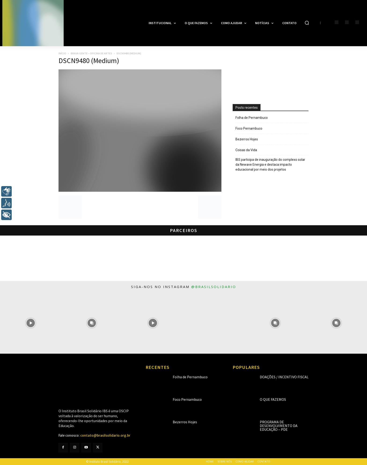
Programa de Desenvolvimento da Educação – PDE (278, 426)
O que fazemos (273, 399)
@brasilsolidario (213, 286)
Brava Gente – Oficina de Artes (91, 53)
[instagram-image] (30, 323)
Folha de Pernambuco (251, 118)
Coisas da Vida (246, 150)
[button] (307, 22)
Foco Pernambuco (248, 128)
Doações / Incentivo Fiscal (284, 377)
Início (62, 53)
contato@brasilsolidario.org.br (105, 435)
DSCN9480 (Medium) (89, 60)
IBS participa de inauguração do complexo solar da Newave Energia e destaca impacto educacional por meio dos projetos (270, 164)
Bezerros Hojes (246, 139)
